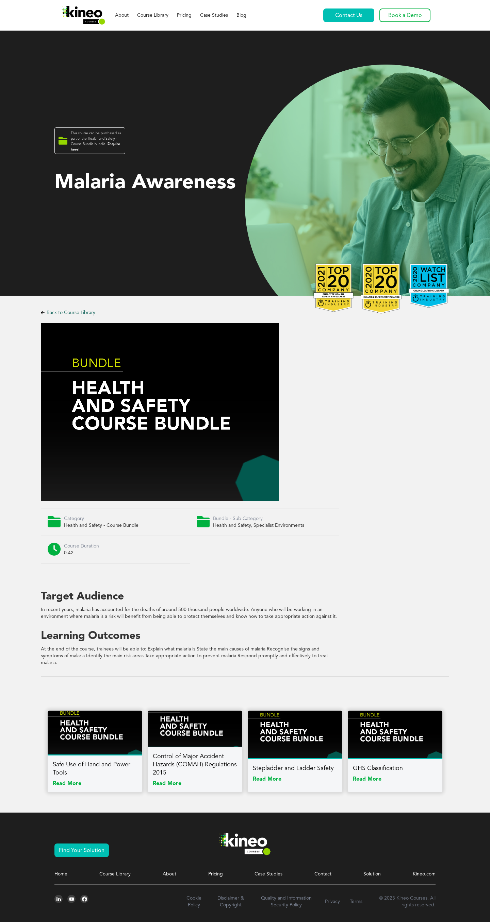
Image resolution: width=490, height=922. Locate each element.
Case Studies (214, 15)
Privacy (332, 901)
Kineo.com (424, 874)
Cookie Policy (193, 901)
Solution (372, 874)
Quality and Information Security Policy (286, 901)
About (122, 15)
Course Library (152, 15)
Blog (241, 15)
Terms (356, 901)
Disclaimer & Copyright (230, 901)
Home (60, 874)
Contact (322, 874)
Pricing (184, 15)
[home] (83, 15)
